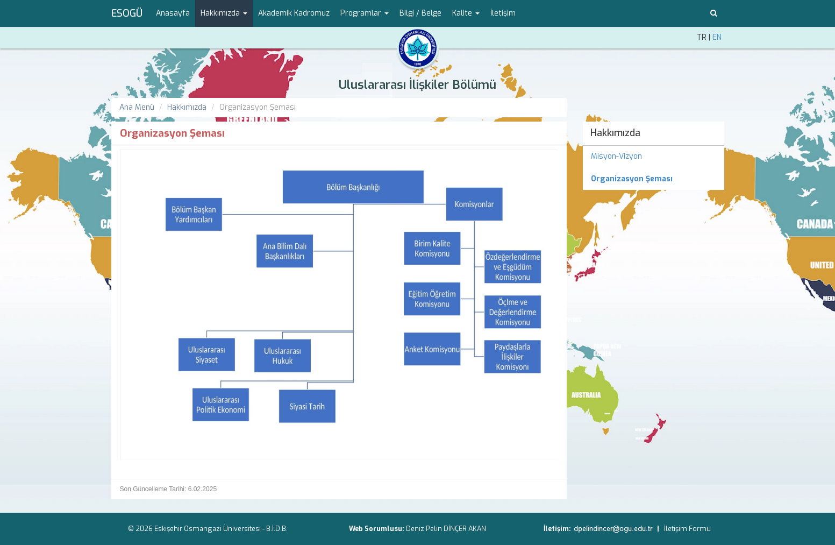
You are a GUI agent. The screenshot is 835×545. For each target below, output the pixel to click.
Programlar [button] (364, 13)
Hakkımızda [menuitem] (615, 132)
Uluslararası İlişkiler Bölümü (417, 85)
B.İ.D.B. (277, 528)
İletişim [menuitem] (503, 13)
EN (717, 37)
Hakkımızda (186, 107)
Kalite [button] (466, 13)
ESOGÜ (126, 13)
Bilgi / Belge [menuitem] (420, 13)
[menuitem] (653, 179)
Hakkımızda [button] (224, 13)
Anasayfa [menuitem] (173, 13)
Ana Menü (136, 107)
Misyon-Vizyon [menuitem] (616, 156)
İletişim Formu (687, 528)
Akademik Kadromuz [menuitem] (294, 13)
